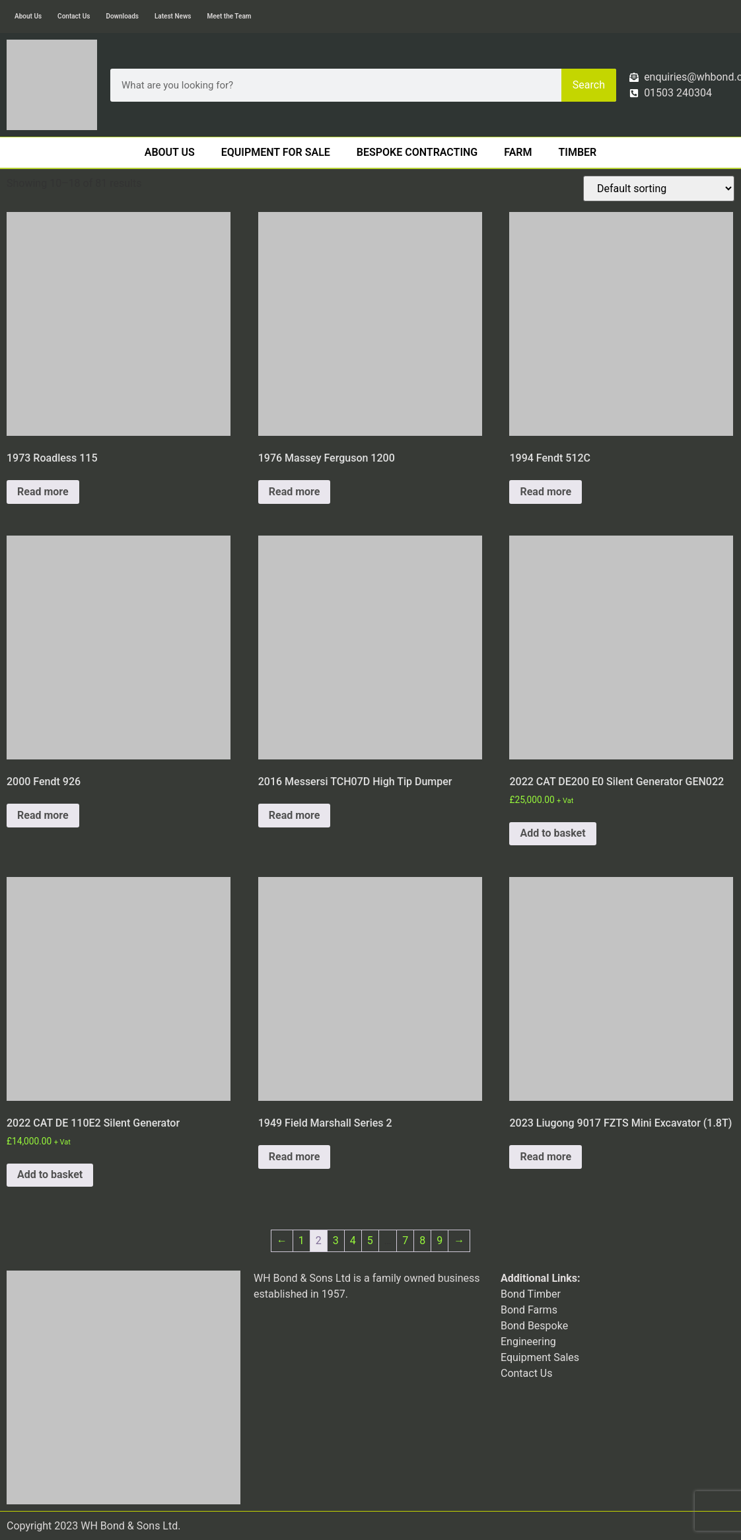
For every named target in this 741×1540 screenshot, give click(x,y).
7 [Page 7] (405, 1240)
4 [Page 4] (353, 1240)
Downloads (122, 16)
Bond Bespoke (534, 1325)
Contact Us (73, 16)
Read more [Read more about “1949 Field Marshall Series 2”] (294, 1156)
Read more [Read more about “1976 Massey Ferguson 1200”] (294, 491)
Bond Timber (531, 1294)
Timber (578, 152)
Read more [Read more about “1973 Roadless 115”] (43, 491)
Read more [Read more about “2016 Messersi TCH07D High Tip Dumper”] (294, 815)
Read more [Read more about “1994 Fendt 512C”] (545, 491)
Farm (518, 152)
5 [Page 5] (370, 1240)
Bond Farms (529, 1310)
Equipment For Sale (275, 152)
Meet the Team (229, 16)
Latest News (173, 16)
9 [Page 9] (439, 1240)
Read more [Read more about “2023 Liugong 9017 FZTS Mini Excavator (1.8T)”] (545, 1156)
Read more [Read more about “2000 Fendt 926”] (43, 815)
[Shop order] (658, 188)
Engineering (528, 1341)
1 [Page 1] (301, 1240)
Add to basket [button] (552, 833)
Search (589, 85)
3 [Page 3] (336, 1240)
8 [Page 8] (422, 1240)
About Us (28, 16)
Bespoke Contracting (417, 152)
